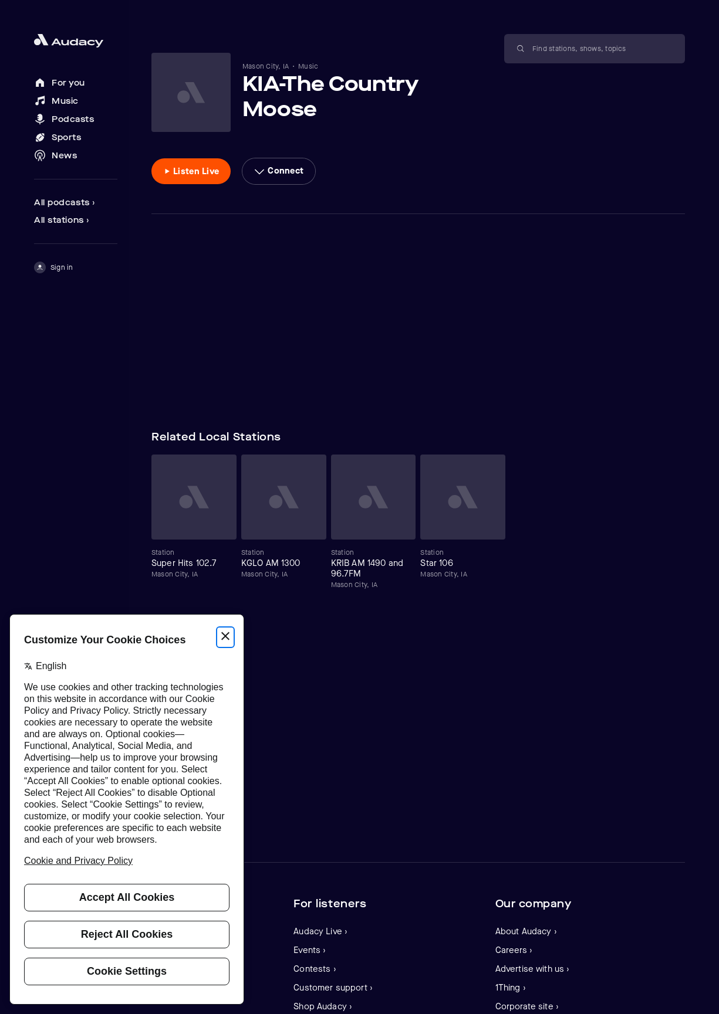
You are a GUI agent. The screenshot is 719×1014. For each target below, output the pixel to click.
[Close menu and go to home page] (75, 41)
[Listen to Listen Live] (191, 171)
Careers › (513, 950)
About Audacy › (526, 931)
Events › (309, 950)
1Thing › (510, 987)
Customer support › (333, 987)
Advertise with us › (532, 969)
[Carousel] (418, 522)
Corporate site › (527, 1006)
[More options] (278, 171)
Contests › (314, 969)
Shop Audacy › (322, 1006)
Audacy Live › (320, 931)
